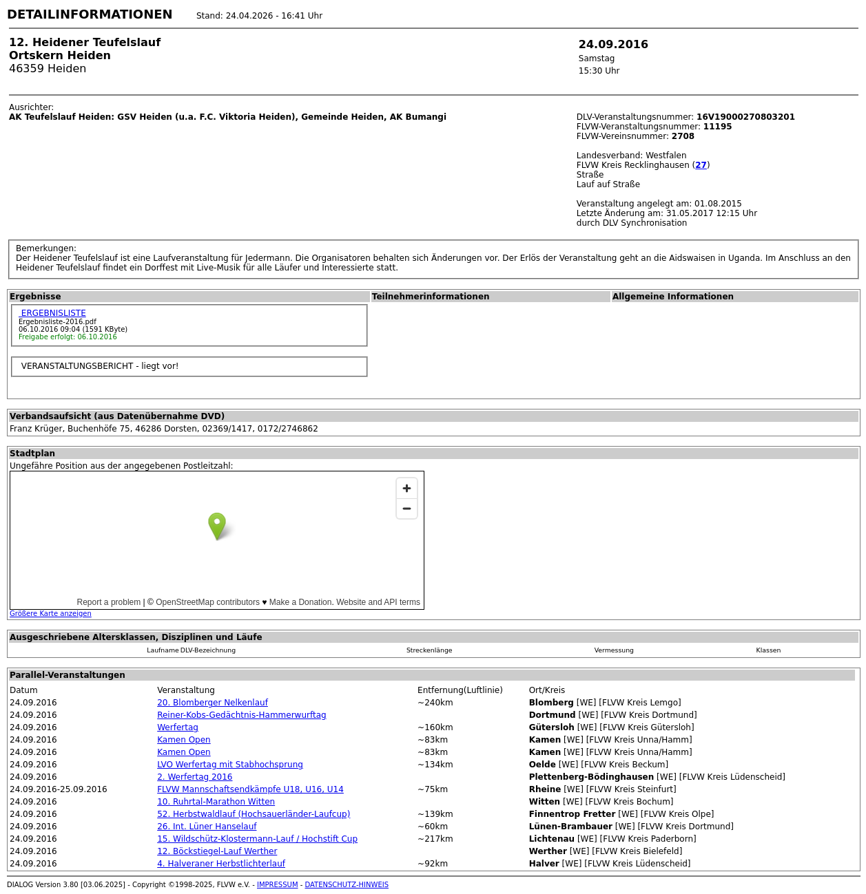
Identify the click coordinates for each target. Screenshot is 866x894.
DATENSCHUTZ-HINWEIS (347, 884)
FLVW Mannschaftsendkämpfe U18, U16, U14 (250, 789)
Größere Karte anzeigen (51, 613)
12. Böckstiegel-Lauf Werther (217, 851)
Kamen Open (184, 740)
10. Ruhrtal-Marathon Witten (216, 802)
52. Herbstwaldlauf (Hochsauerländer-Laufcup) (253, 814)
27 (701, 165)
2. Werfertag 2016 (194, 777)
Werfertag (177, 727)
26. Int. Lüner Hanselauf (206, 826)
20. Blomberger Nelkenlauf (212, 702)
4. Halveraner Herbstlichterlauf (221, 864)
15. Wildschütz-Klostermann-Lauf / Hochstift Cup (257, 839)
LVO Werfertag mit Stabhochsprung (230, 764)
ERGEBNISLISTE (52, 313)
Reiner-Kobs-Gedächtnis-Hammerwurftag (241, 715)
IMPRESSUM (277, 884)
